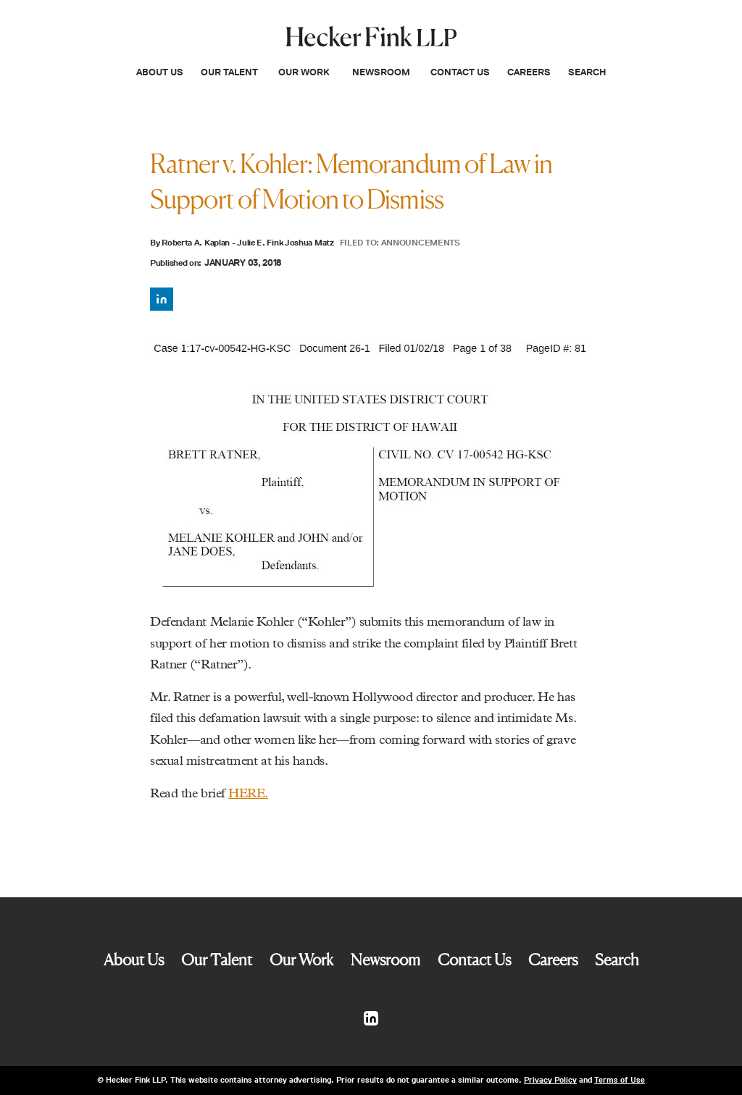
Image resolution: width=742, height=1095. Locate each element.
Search (587, 72)
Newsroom (381, 72)
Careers (529, 72)
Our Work (303, 72)
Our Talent (229, 72)
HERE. (248, 793)
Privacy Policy (550, 1080)
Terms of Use (619, 1080)
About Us (159, 72)
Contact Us (460, 72)
